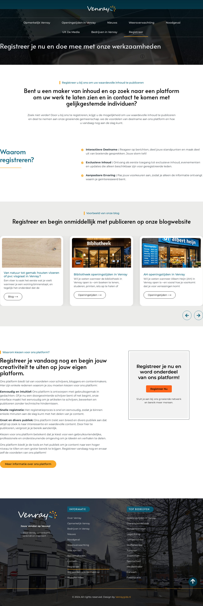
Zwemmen (133, 555)
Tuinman (132, 550)
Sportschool (134, 561)
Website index (75, 577)
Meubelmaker (135, 566)
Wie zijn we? (74, 550)
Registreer (136, 32)
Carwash (132, 572)
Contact (72, 561)
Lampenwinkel (135, 539)
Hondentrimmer (136, 528)
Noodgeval (173, 22)
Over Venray (74, 518)
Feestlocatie (134, 577)
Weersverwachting (141, 22)
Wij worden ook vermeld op (83, 572)
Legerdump (133, 534)
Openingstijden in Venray (79, 22)
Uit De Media (71, 32)
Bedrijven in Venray (104, 32)
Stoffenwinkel (135, 545)
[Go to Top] (193, 581)
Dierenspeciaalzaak (138, 523)
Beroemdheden (76, 555)
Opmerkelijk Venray (37, 22)
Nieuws (112, 22)
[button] (187, 315)
